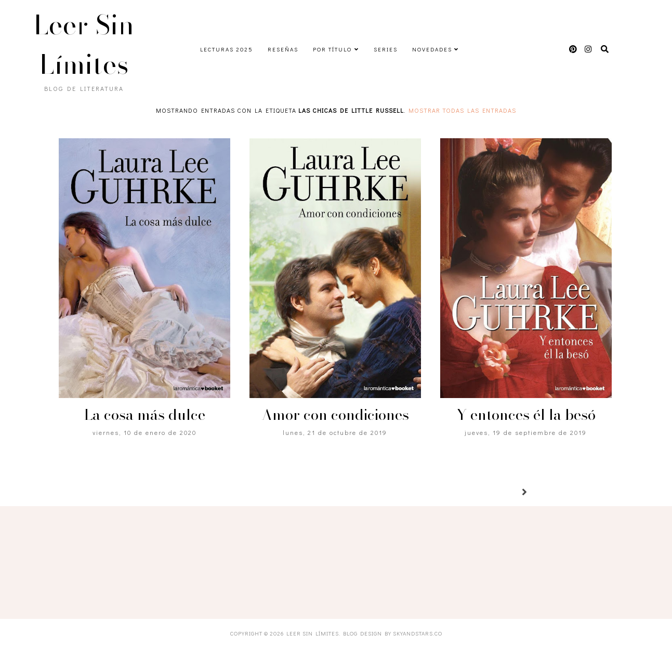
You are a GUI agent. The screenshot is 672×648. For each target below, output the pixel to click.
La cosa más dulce (144, 414)
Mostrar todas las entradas (462, 110)
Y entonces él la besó (526, 414)
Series (386, 49)
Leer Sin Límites (84, 44)
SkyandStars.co (417, 633)
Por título (332, 49)
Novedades (432, 49)
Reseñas (283, 49)
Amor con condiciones (335, 414)
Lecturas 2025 (226, 49)
